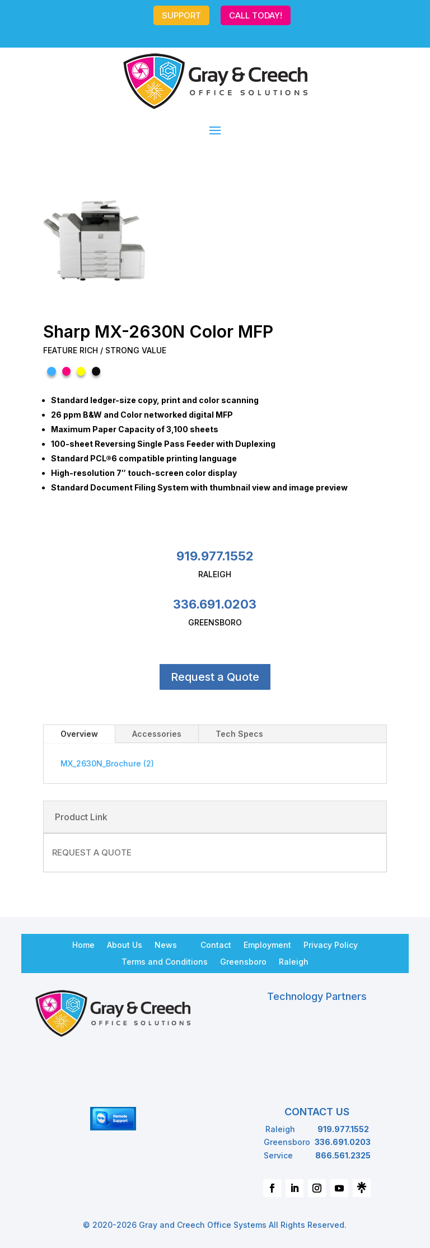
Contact (215, 944)
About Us (124, 944)
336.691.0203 (214, 604)
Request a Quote (215, 677)
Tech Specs (239, 733)
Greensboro (243, 961)
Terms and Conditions (164, 961)
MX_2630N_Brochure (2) (107, 763)
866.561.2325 (343, 1155)
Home (83, 944)
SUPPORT (181, 15)
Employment (267, 944)
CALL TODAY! (255, 15)
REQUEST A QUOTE (92, 852)
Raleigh (294, 961)
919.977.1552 (215, 556)
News (166, 944)
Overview (79, 733)
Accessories (156, 733)
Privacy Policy (330, 944)
